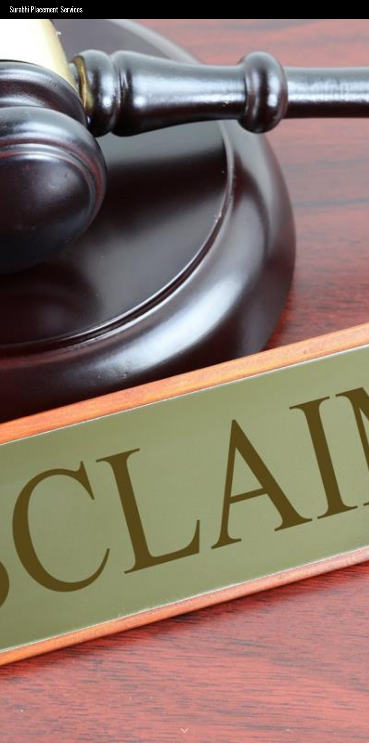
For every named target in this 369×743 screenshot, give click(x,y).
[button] (184, 731)
